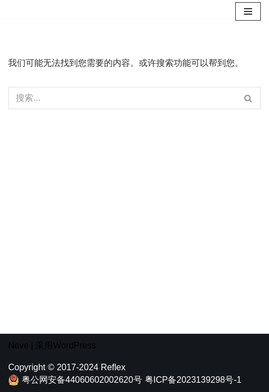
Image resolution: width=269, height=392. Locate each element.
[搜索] (122, 98)
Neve (18, 345)
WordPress (74, 345)
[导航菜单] (248, 11)
